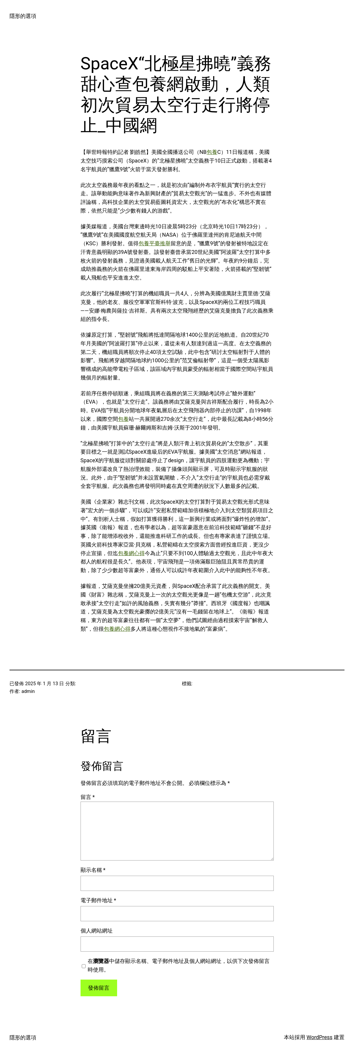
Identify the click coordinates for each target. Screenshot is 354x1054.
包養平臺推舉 (155, 243)
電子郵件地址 (98, 900)
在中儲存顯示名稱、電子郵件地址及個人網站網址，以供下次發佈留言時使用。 (179, 965)
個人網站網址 (97, 930)
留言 (88, 797)
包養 (212, 152)
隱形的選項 (23, 16)
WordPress (319, 1037)
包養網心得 (131, 553)
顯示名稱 (93, 870)
